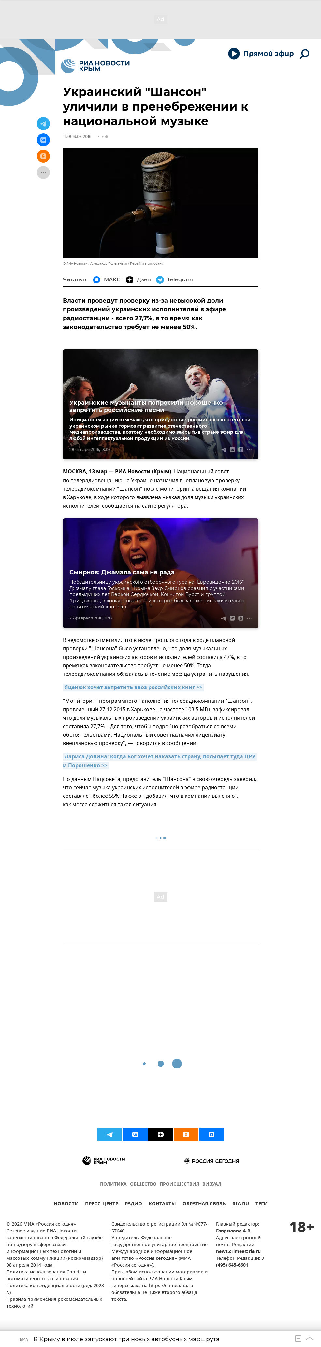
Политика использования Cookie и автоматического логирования (46, 1276)
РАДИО (133, 1204)
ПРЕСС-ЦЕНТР (101, 1204)
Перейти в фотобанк (146, 263)
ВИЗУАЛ (211, 1184)
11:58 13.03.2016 (77, 136)
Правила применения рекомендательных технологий (54, 1303)
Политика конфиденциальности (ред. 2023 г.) (55, 1289)
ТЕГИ (261, 1204)
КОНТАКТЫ (162, 1204)
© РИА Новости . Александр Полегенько (95, 263)
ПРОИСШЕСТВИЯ (179, 1184)
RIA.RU (240, 1204)
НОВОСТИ (66, 1204)
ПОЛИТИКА (113, 1184)
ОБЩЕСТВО (143, 1184)
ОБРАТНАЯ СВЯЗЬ (204, 1204)
